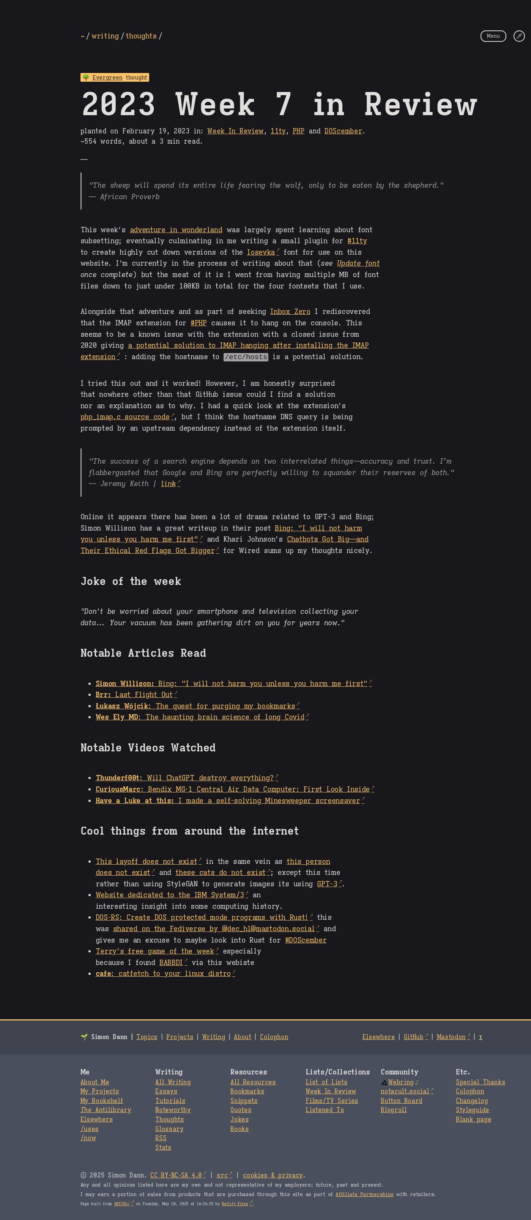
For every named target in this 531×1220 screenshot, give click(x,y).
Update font (358, 263)
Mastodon (451, 1037)
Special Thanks (480, 1082)
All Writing (173, 1082)
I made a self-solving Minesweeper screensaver (228, 800)
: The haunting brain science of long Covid (200, 716)
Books (239, 1129)
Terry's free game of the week (155, 950)
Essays (166, 1091)
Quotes (240, 1110)
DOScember (343, 131)
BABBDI (171, 961)
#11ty (357, 240)
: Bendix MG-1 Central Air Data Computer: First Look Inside (233, 788)
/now (88, 1138)
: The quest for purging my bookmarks (195, 705)
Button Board (401, 1100)
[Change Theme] (519, 36)
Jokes (239, 1119)
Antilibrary (105, 1110)
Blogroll (394, 1110)
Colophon (274, 1037)
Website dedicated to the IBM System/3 (170, 894)
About (242, 1037)
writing (105, 35)
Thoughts (169, 1119)
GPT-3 (327, 883)
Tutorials (170, 1100)
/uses (89, 1129)
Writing (213, 1037)
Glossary (169, 1129)
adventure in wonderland (176, 229)
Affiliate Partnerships (365, 1194)
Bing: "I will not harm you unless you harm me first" (231, 683)
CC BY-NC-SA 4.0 (176, 1175)
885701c (121, 1203)
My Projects (99, 1091)
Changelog (472, 1100)
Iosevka (261, 252)
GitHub (414, 1037)
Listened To (325, 1110)
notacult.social (405, 1091)
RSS (160, 1138)
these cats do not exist (220, 871)
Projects (179, 1037)
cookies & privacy (273, 1175)
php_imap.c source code (125, 416)
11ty (278, 131)
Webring (397, 1082)
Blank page (473, 1119)
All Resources (253, 1082)
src (222, 1175)
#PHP (199, 322)
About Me (94, 1082)
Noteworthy (173, 1110)
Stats (163, 1147)
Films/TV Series (332, 1100)
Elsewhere (378, 1037)
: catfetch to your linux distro (163, 973)
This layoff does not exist (146, 860)
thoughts (141, 35)
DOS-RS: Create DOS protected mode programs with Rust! (202, 916)
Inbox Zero (290, 311)
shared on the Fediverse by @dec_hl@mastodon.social (214, 928)
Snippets (243, 1100)
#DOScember (306, 939)
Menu (493, 36)
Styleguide (472, 1110)
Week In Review (235, 131)
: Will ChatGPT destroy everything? (185, 777)
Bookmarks (247, 1091)
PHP (299, 131)
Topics (147, 1037)
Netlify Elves (235, 1203)
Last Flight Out (134, 694)
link (168, 483)
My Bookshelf (101, 1100)
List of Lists (326, 1082)
